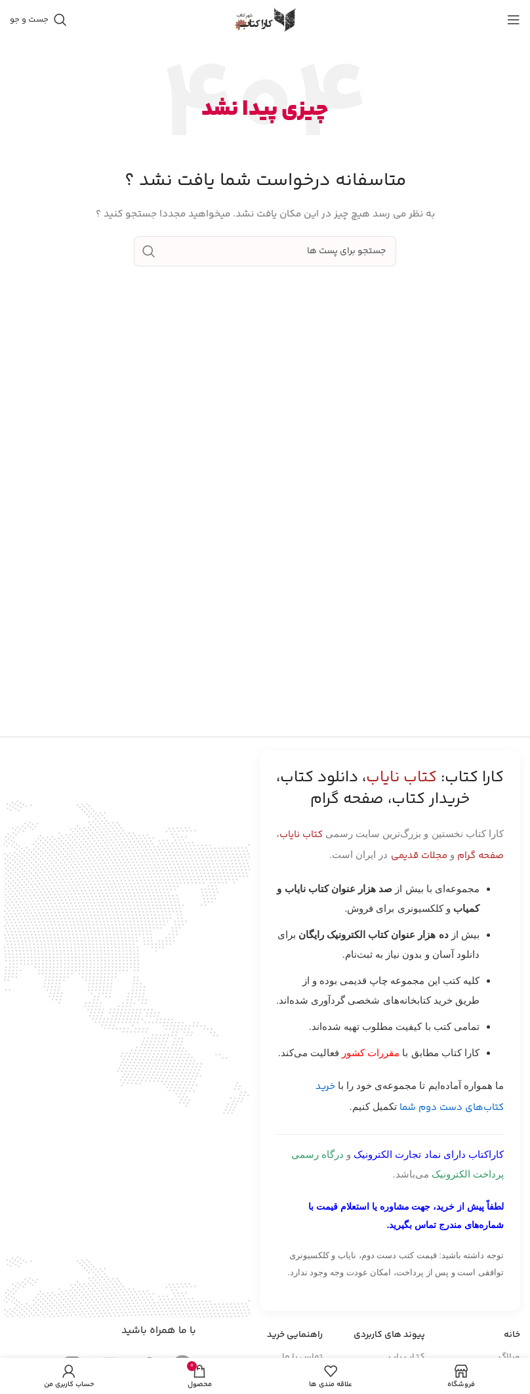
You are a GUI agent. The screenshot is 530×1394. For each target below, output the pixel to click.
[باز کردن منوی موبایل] (513, 20)
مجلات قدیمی (419, 855)
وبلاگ (509, 1357)
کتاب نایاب (301, 834)
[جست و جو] (38, 20)
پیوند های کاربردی (389, 1335)
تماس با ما (302, 1357)
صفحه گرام (480, 855)
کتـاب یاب (406, 1357)
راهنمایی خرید (295, 1335)
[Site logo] (265, 19)
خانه (512, 1335)
